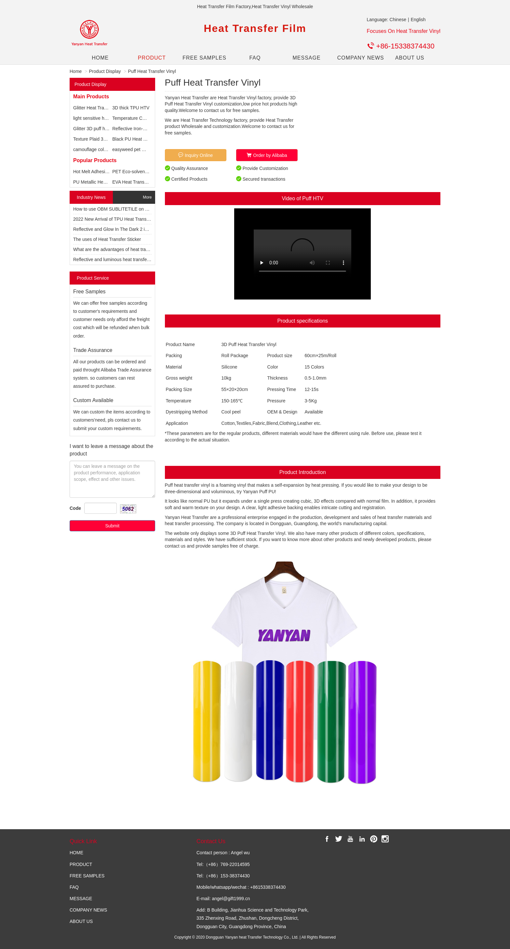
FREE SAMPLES (203, 58)
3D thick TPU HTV (130, 107)
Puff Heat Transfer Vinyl (152, 71)
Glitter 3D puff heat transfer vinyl (106, 128)
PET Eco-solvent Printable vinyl (144, 171)
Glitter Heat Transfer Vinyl (99, 107)
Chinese (398, 19)
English (418, 19)
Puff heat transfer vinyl (187, 485)
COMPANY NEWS (358, 58)
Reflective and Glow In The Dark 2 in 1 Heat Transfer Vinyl (132, 229)
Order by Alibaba (267, 155)
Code (75, 508)
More (147, 197)
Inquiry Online (195, 155)
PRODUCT (152, 58)
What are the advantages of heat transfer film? (120, 249)
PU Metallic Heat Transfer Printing (107, 182)
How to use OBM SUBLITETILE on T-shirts (116, 209)
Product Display (105, 71)
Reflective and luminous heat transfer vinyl (116, 259)
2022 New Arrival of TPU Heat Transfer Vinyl (118, 219)
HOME (100, 58)
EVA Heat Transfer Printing (139, 182)
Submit (112, 525)
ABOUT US (409, 58)
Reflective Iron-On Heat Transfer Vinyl (150, 128)
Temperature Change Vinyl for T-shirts (150, 118)
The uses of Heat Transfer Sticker (107, 239)
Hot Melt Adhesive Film (96, 171)
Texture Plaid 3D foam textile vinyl (107, 139)
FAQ (255, 58)
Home (76, 71)
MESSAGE (306, 58)
